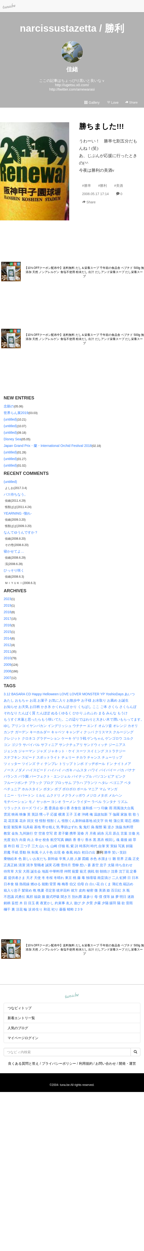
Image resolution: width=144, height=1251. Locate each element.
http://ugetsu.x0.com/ (72, 85)
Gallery (92, 102)
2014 (7, 638)
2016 (7, 625)
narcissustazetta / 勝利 (72, 28)
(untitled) (10, 419)
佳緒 (72, 69)
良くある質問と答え (23, 1063)
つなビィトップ (20, 1008)
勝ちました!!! (101, 126)
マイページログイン (23, 1038)
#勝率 (86, 186)
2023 (7, 599)
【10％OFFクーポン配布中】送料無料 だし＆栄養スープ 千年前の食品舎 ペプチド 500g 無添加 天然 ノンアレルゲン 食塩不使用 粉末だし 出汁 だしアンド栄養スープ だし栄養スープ (84, 272)
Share (131, 102)
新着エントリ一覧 (21, 1018)
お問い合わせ (105, 1063)
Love (113, 102)
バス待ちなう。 (16, 494)
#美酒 (118, 186)
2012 (7, 645)
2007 (7, 678)
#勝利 (102, 186)
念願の (9, 406)
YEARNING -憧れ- (18, 513)
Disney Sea (12, 439)
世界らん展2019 (16, 413)
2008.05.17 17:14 (95, 194)
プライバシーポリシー (59, 1063)
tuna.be (71, 995)
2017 (7, 619)
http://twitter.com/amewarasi (72, 89)
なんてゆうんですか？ (21, 532)
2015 (7, 632)
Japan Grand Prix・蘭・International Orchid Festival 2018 (48, 446)
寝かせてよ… (14, 551)
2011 (7, 651)
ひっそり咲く (14, 570)
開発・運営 (127, 1063)
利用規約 (86, 1063)
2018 (7, 612)
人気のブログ (18, 1028)
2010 (7, 658)
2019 (7, 605)
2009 (7, 665)
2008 (7, 671)
